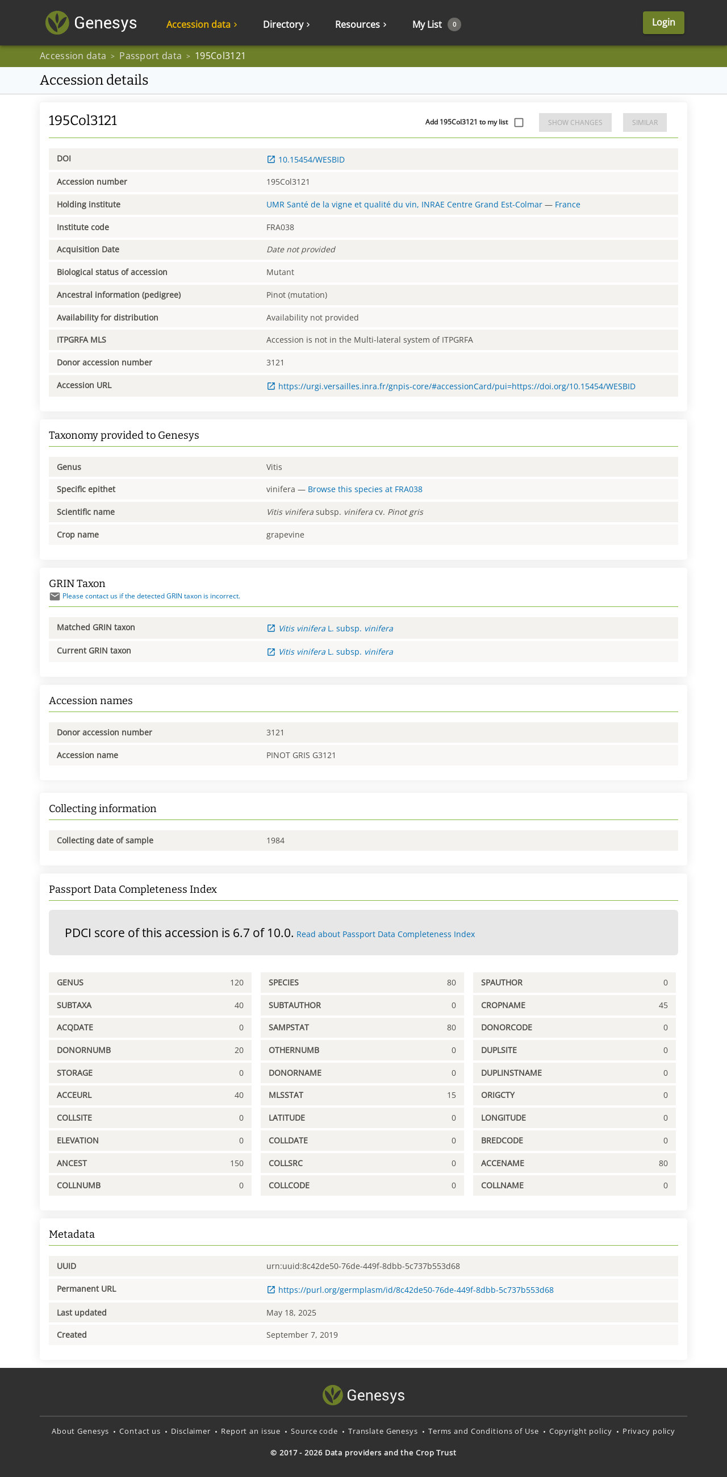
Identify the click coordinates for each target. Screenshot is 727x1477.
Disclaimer (191, 1431)
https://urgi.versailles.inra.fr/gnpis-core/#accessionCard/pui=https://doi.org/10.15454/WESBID (451, 386)
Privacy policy (648, 1431)
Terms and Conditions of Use (483, 1431)
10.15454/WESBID (305, 159)
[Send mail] (55, 596)
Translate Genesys (383, 1431)
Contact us (140, 1431)
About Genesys (80, 1431)
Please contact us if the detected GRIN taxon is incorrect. (144, 596)
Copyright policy (580, 1431)
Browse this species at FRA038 (365, 489)
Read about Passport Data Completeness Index (385, 934)
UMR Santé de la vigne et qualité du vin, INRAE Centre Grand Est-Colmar (404, 204)
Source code (314, 1431)
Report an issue (251, 1431)
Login (663, 22)
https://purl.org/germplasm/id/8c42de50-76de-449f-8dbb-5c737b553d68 (410, 1289)
